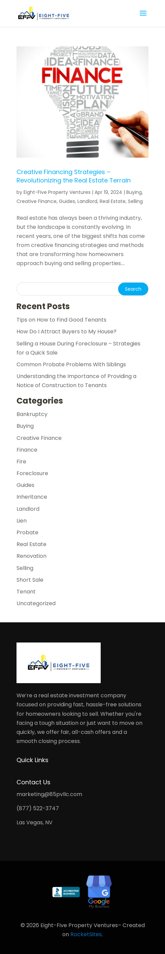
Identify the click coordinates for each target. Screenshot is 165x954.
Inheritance (31, 497)
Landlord (87, 201)
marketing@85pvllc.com (49, 794)
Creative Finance (36, 201)
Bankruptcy (31, 414)
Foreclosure (32, 473)
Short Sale (29, 580)
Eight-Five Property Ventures (57, 192)
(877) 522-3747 (37, 808)
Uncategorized (36, 603)
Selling (135, 201)
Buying (134, 192)
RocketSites (86, 934)
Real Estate (113, 201)
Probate (27, 532)
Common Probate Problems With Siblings (71, 364)
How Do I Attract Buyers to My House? (66, 331)
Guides (67, 201)
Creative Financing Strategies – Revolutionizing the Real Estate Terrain (73, 176)
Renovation (31, 556)
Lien (21, 521)
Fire (21, 461)
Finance (26, 450)
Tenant (26, 591)
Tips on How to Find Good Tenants (61, 320)
